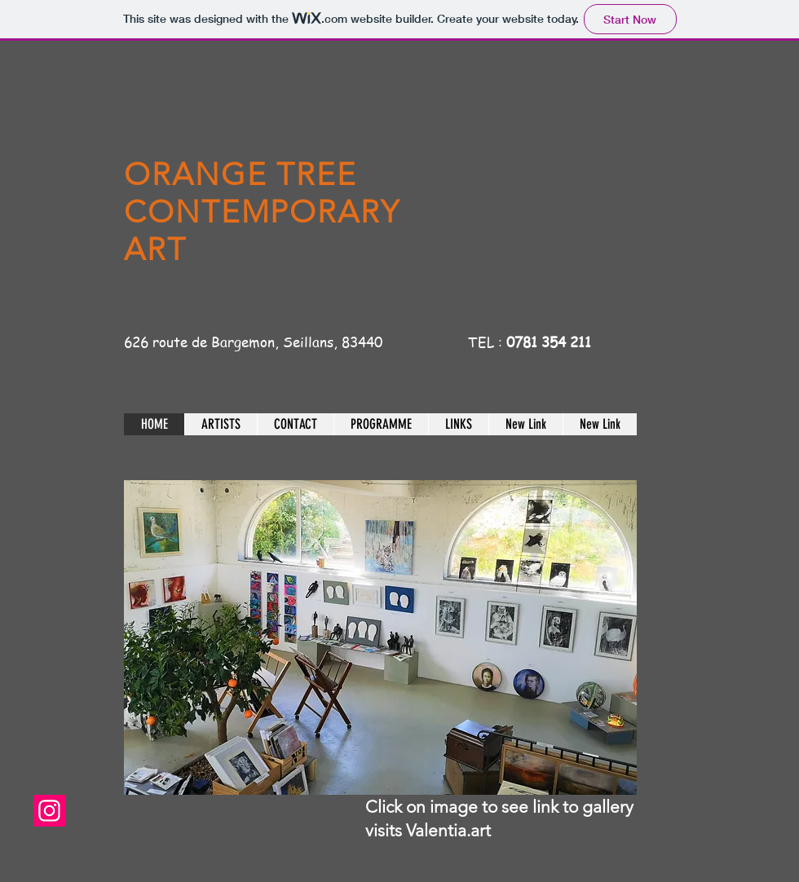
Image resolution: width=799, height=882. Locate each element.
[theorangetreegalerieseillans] (49, 811)
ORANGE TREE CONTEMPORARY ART (262, 212)
